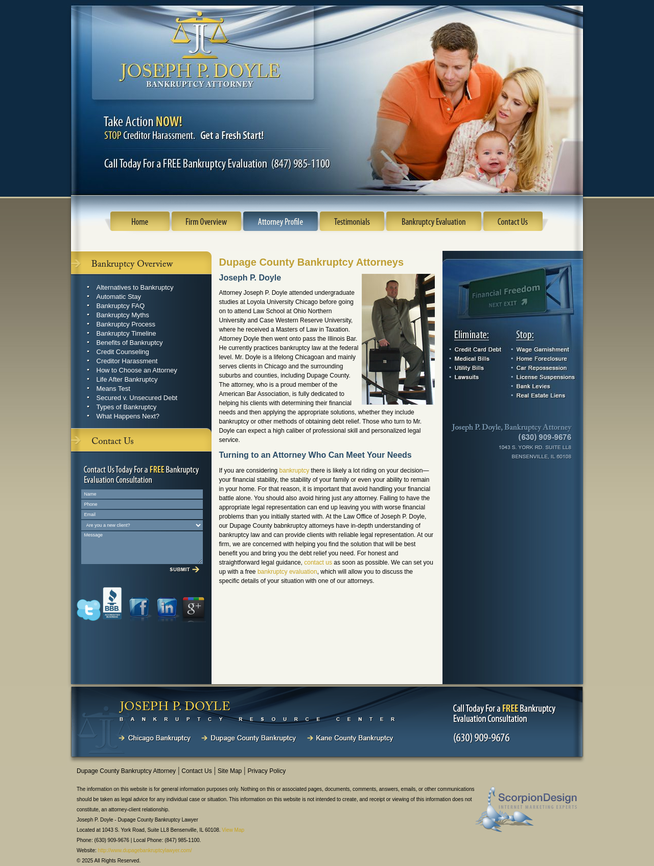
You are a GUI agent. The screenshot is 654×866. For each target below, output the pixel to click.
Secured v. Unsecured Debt (137, 398)
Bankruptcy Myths (123, 315)
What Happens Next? (128, 416)
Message (142, 547)
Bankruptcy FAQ (121, 306)
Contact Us (196, 771)
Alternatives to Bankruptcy (135, 287)
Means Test (113, 388)
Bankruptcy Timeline (126, 333)
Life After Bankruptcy (127, 379)
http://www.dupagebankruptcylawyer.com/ (145, 850)
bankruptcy (294, 470)
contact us (318, 562)
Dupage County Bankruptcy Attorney (126, 771)
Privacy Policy (266, 771)
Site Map (230, 771)
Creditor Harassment (127, 361)
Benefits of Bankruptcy (130, 342)
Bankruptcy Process (126, 324)
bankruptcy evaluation (287, 571)
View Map (233, 830)
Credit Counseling (123, 352)
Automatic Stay (119, 296)
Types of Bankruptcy (127, 407)
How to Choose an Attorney (137, 370)
